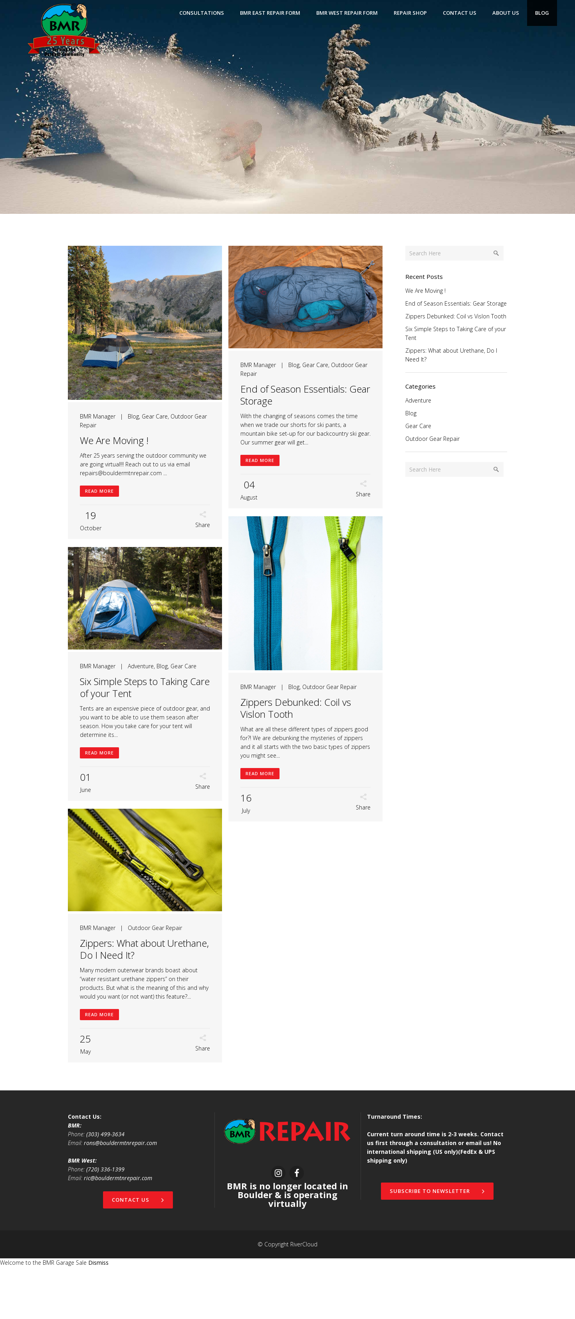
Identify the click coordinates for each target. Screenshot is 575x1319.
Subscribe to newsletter (437, 1242)
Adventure (296, 666)
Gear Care (155, 416)
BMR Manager (97, 416)
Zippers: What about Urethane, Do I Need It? (144, 1000)
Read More (99, 491)
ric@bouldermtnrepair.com (118, 1230)
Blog (133, 416)
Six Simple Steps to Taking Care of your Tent (300, 687)
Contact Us (138, 1251)
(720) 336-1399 (105, 1221)
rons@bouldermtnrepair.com (120, 1195)
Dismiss (98, 1314)
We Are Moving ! (114, 440)
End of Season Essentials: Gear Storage (300, 394)
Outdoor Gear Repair (169, 718)
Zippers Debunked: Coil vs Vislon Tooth (135, 739)
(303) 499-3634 (105, 1186)
